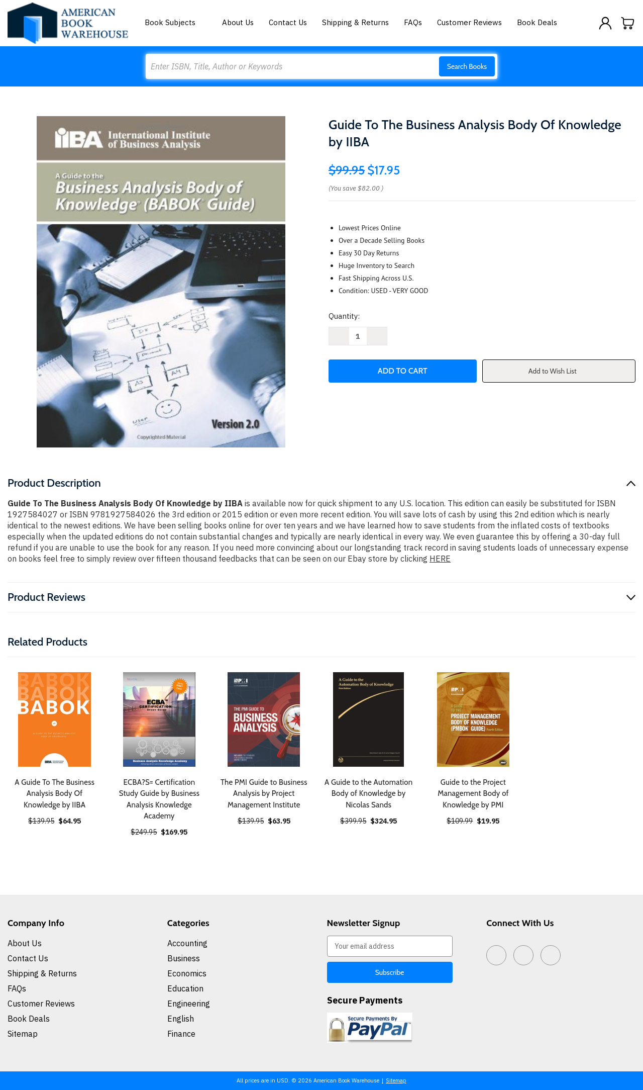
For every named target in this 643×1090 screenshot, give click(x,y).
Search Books (467, 66)
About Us (238, 22)
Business (183, 958)
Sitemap (23, 1034)
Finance (181, 1034)
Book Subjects (176, 22)
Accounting (187, 943)
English (180, 1019)
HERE (440, 559)
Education (185, 988)
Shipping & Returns (355, 22)
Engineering (188, 1003)
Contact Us (288, 22)
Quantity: (344, 316)
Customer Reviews (469, 22)
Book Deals (537, 22)
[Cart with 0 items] (627, 23)
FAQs (413, 22)
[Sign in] (605, 23)
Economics (186, 973)
